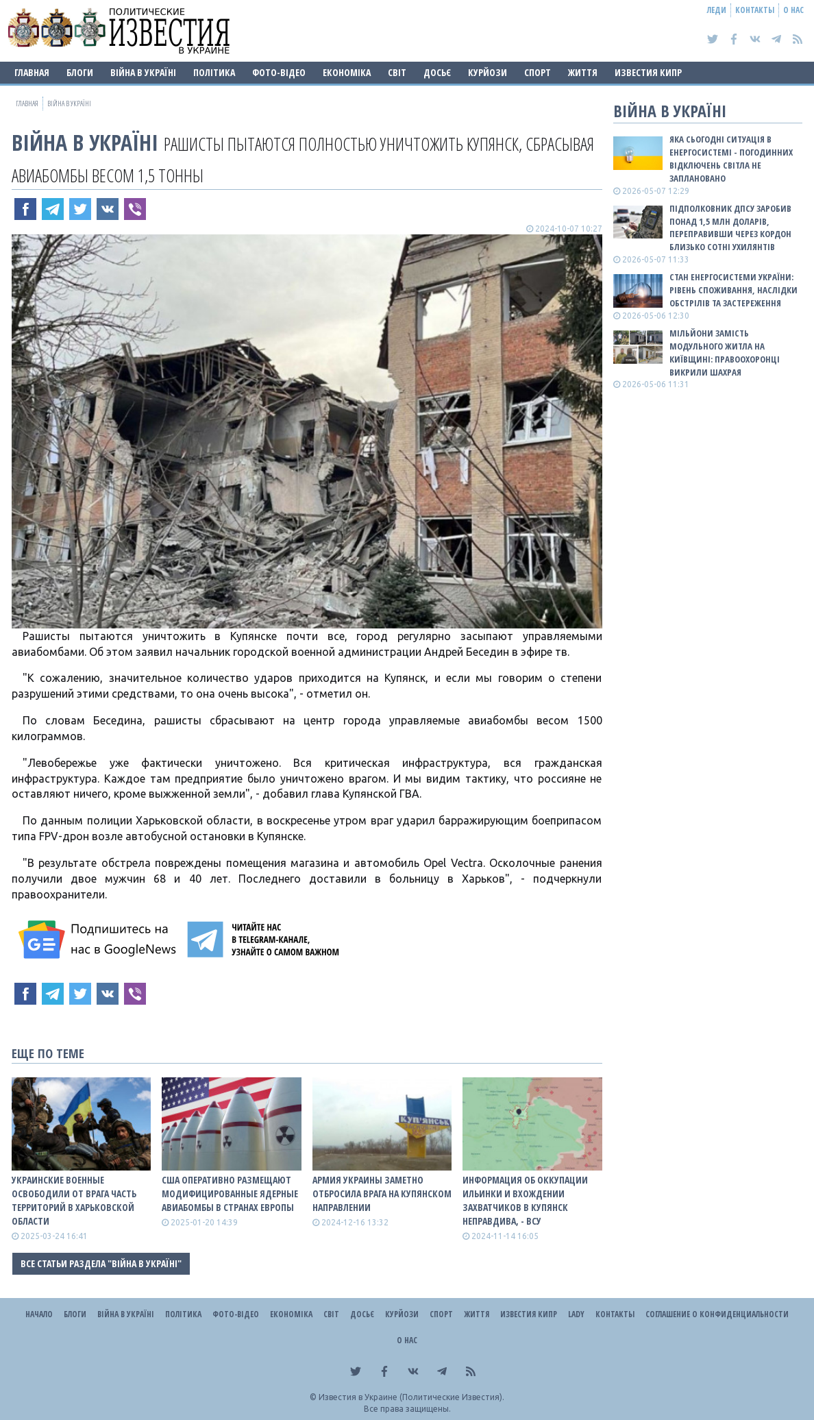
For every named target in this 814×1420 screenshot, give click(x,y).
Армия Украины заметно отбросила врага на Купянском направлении (382, 1193)
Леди (716, 10)
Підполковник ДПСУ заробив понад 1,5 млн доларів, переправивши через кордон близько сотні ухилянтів (730, 228)
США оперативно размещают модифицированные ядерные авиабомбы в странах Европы (230, 1193)
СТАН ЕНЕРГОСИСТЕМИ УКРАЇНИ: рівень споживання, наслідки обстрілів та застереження (733, 290)
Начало (39, 1314)
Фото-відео (279, 72)
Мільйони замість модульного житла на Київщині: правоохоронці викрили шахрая (724, 352)
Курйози (487, 72)
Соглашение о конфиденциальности (717, 1314)
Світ (397, 72)
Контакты (754, 10)
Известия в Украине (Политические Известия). (411, 1397)
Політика (214, 72)
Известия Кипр (648, 72)
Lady (576, 1314)
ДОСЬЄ (437, 72)
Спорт (537, 72)
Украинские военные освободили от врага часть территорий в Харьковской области (74, 1200)
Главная (31, 72)
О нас (793, 10)
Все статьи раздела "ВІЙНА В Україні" (101, 1263)
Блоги (79, 72)
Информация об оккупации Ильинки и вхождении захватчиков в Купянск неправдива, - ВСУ (525, 1200)
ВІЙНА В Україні (143, 72)
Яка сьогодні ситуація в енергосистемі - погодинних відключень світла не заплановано (731, 158)
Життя (582, 72)
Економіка (347, 72)
